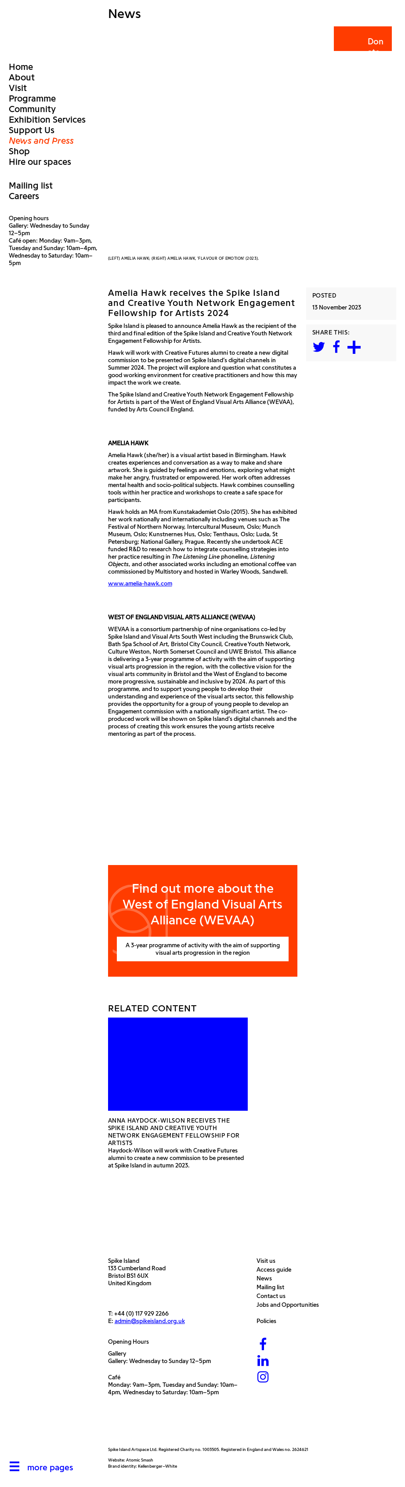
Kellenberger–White (157, 1466)
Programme (32, 98)
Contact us (273, 1296)
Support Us (31, 130)
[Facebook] (263, 1345)
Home (21, 67)
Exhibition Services (47, 119)
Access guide (276, 1269)
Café (114, 1377)
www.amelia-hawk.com (140, 583)
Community (32, 109)
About (22, 77)
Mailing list (31, 185)
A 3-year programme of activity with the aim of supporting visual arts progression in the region (203, 949)
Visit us (268, 1261)
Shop (19, 151)
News (266, 1278)
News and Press (41, 140)
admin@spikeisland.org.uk (150, 1321)
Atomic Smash (139, 1460)
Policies (268, 1321)
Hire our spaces (40, 161)
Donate (362, 46)
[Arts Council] (130, 1425)
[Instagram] (263, 1378)
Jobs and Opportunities (290, 1305)
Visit (18, 88)
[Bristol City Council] (188, 1425)
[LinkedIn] (263, 1361)
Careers (24, 196)
